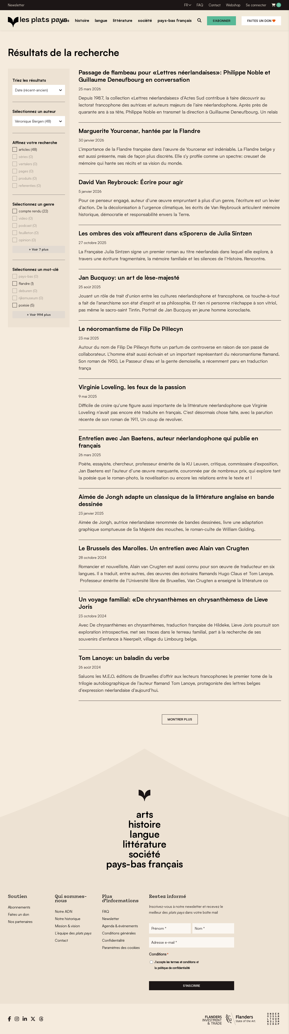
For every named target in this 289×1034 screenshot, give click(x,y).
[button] (38, 149)
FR (186, 5)
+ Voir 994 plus (39, 314)
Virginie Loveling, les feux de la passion (132, 386)
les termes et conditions (181, 962)
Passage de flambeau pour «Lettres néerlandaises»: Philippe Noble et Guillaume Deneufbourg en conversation (174, 76)
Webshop (233, 5)
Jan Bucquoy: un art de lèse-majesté (129, 277)
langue (145, 834)
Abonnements (19, 907)
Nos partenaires (20, 921)
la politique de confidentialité (172, 968)
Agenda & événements (120, 926)
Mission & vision (67, 926)
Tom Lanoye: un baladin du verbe (124, 657)
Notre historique (67, 918)
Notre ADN (63, 911)
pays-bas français (144, 864)
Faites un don (261, 21)
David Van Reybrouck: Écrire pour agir (131, 182)
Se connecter (256, 5)
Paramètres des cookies (121, 947)
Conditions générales (119, 933)
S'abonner (221, 21)
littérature (144, 844)
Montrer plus (180, 719)
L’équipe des (73, 933)
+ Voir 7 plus (38, 249)
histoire (144, 824)
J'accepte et (176, 965)
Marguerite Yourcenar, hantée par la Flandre (139, 130)
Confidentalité (113, 940)
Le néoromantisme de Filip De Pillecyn (131, 328)
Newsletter (16, 5)
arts (144, 814)
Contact (215, 5)
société (144, 854)
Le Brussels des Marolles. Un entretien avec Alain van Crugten (164, 548)
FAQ (200, 5)
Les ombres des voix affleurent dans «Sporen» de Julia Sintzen (165, 233)
